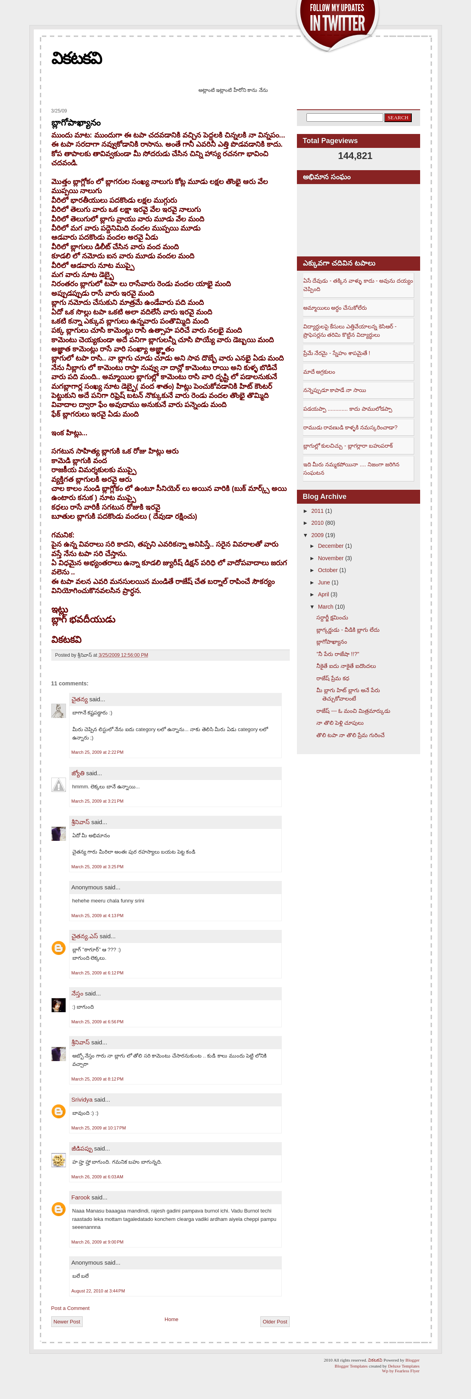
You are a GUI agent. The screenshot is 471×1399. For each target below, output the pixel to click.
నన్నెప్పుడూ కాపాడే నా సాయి (334, 390)
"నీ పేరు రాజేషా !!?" (337, 654)
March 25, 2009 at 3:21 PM (98, 801)
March (325, 606)
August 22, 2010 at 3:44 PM (98, 1290)
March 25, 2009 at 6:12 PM (98, 972)
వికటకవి (76, 58)
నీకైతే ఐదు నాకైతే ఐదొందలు (346, 666)
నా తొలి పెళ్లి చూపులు (340, 723)
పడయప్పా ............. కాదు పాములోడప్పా (347, 409)
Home (171, 1319)
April (323, 594)
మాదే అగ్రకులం (319, 372)
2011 (317, 511)
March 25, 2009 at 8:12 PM (98, 1079)
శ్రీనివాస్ (81, 822)
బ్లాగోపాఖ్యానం (76, 123)
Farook (81, 1197)
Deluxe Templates (403, 1366)
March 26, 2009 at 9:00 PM (98, 1242)
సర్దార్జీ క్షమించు (332, 617)
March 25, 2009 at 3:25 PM (98, 866)
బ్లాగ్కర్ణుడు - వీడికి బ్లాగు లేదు (347, 630)
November (331, 558)
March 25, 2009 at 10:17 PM (99, 1127)
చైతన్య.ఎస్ (85, 936)
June (324, 582)
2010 (317, 523)
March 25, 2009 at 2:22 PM (98, 752)
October (328, 570)
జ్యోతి (78, 773)
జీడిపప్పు (82, 1148)
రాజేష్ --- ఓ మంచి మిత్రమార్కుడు (353, 711)
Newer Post (67, 1322)
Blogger (412, 1360)
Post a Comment (70, 1308)
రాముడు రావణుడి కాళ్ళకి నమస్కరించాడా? (350, 427)
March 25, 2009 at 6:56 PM (98, 1021)
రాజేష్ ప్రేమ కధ (332, 678)
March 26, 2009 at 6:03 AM (98, 1176)
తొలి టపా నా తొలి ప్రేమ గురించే (350, 735)
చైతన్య (80, 699)
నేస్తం (77, 993)
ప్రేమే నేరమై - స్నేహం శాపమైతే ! (336, 353)
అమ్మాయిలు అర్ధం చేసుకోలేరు (335, 308)
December (331, 546)
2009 (317, 535)
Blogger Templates (351, 1366)
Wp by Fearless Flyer (400, 1370)
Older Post (275, 1322)
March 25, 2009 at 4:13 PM (98, 915)
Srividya (82, 1099)
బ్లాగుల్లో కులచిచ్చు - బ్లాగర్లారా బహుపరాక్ (348, 445)
